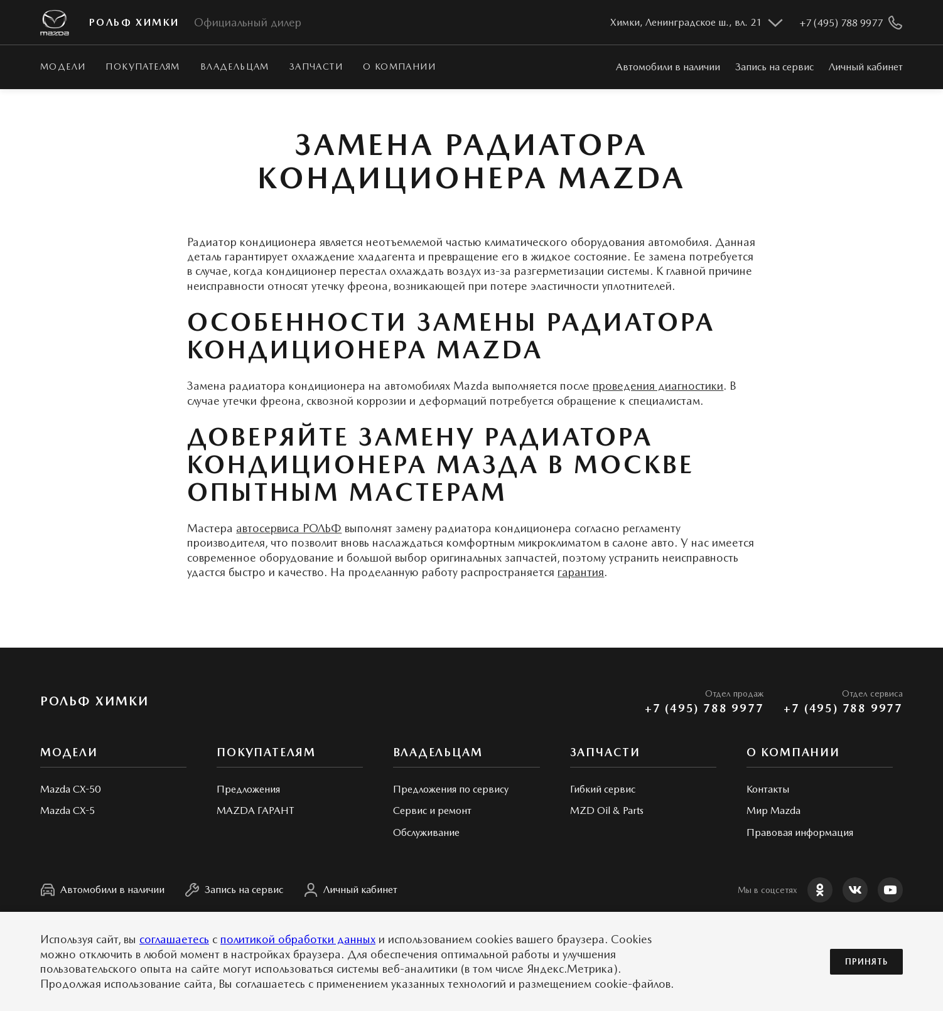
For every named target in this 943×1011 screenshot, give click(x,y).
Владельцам (234, 67)
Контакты (767, 789)
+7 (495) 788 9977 (704, 708)
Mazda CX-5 (67, 810)
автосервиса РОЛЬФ (289, 528)
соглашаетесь (174, 939)
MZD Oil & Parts (607, 810)
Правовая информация (799, 832)
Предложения (248, 789)
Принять (866, 961)
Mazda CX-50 (70, 789)
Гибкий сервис (602, 789)
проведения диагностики (658, 385)
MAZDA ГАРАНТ (255, 810)
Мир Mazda (773, 810)
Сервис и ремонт (432, 810)
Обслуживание (426, 832)
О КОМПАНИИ (399, 67)
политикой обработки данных (297, 939)
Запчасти (316, 67)
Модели (62, 67)
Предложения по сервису (451, 789)
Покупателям (142, 67)
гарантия (581, 572)
